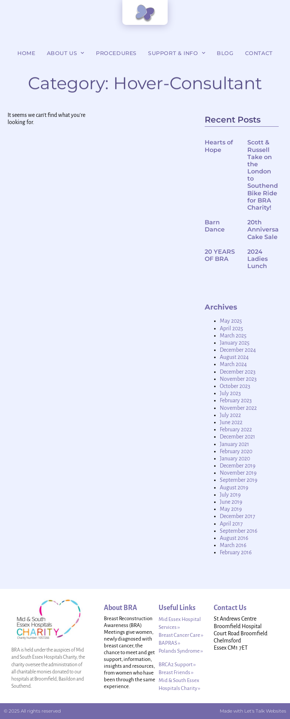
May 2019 (231, 509)
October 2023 (235, 386)
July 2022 (230, 415)
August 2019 (234, 487)
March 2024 (233, 364)
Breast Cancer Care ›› (181, 635)
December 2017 (237, 516)
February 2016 (236, 552)
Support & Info (176, 53)
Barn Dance (215, 226)
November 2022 (238, 408)
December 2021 (237, 437)
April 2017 (231, 524)
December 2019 (238, 466)
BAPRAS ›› (169, 643)
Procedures (116, 53)
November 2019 (238, 473)
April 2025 (231, 328)
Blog (225, 53)
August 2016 (234, 538)
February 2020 (236, 451)
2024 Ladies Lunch (257, 259)
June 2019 (231, 502)
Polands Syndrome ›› (181, 651)
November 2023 (238, 379)
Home (26, 53)
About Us (66, 53)
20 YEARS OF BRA (220, 255)
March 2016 (233, 545)
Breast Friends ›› (176, 672)
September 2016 (239, 531)
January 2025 (235, 343)
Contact (259, 53)
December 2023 (238, 372)
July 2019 (230, 495)
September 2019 (239, 480)
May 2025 (231, 321)
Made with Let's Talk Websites (253, 711)
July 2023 (230, 393)
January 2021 (234, 444)
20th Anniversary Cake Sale (266, 229)
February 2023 (236, 400)
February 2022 (236, 429)
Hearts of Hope (219, 146)
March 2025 (233, 336)
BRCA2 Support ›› (177, 664)
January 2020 (235, 458)
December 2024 (238, 350)
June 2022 (231, 422)
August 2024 (234, 357)
